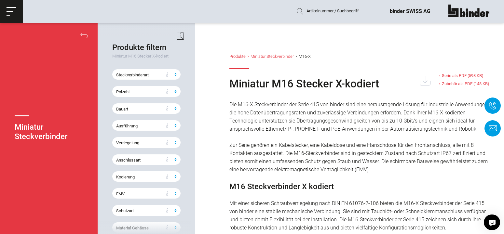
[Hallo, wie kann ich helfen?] (492, 222)
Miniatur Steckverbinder (272, 56)
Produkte (237, 56)
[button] (11, 11)
